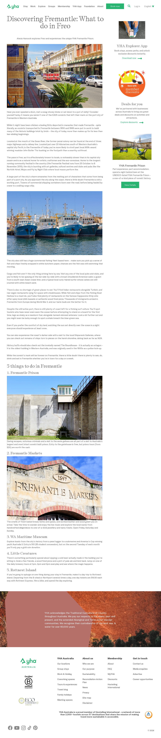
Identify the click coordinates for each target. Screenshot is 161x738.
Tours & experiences (67, 684)
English (147, 6)
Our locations (63, 663)
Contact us (138, 663)
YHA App (77, 6)
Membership (64, 6)
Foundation (89, 6)
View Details (130, 185)
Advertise (137, 674)
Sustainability (88, 674)
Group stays (63, 668)
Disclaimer (87, 703)
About (100, 6)
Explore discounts (129, 122)
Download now (129, 58)
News (85, 687)
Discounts (112, 679)
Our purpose (88, 668)
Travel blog (62, 689)
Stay (25, 6)
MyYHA (111, 674)
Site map (86, 697)
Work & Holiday (64, 674)
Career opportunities (143, 679)
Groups (51, 6)
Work (32, 6)
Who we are (88, 663)
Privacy (85, 692)
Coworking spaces (66, 679)
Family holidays (64, 694)
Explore (41, 6)
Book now (115, 6)
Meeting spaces (65, 699)
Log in (137, 6)
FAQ (110, 668)
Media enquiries (140, 668)
